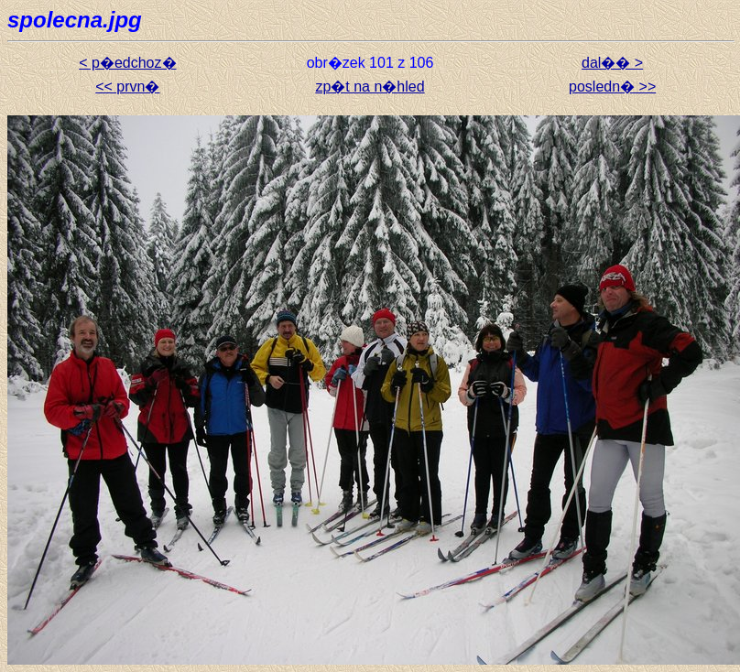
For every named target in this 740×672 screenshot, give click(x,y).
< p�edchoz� (127, 62)
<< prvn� (127, 86)
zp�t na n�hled (369, 86)
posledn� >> (612, 86)
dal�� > (612, 62)
